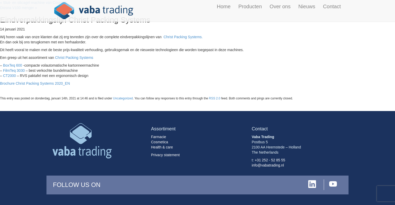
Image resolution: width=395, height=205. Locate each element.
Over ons (280, 6)
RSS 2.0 (214, 98)
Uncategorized (123, 98)
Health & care (162, 147)
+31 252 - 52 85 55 (270, 160)
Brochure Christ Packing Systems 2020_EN (35, 83)
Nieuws (306, 6)
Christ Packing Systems (74, 58)
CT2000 (9, 76)
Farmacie (158, 137)
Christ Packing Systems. (183, 37)
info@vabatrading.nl (268, 165)
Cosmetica (159, 142)
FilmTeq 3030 (14, 70)
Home (224, 6)
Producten (250, 6)
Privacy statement (165, 155)
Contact (332, 6)
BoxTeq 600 (12, 65)
